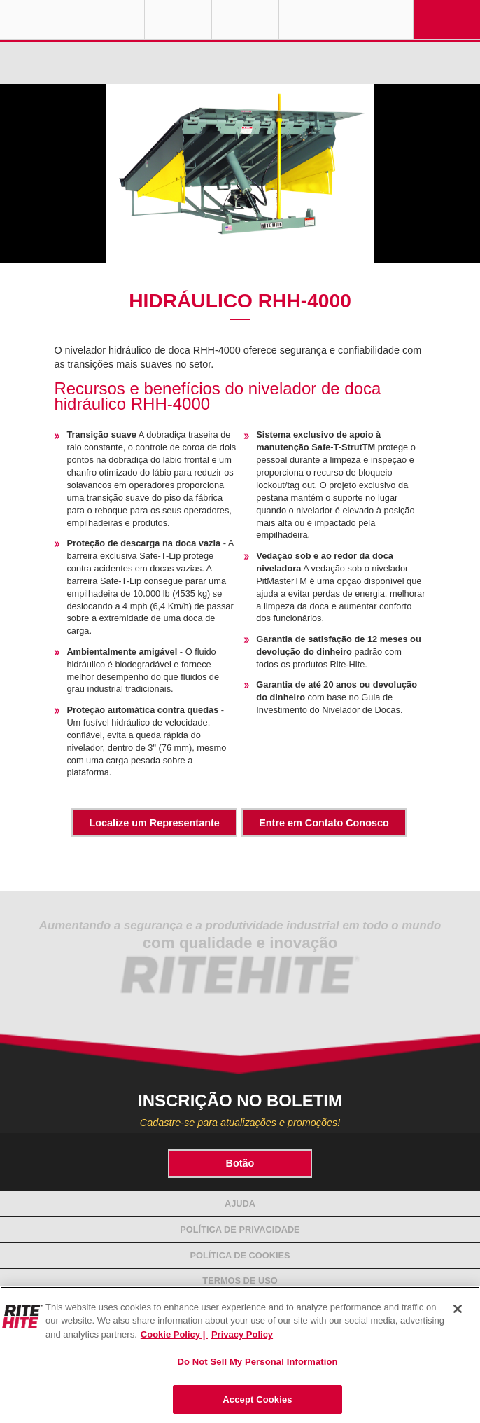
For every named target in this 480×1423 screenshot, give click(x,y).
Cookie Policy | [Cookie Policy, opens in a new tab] (174, 1334)
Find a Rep (245, 19)
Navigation (447, 19)
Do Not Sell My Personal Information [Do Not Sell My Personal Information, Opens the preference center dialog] (257, 1361)
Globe (178, 19)
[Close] (457, 1308)
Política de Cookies (240, 1255)
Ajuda (240, 1203)
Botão (240, 1163)
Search (379, 19)
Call (312, 19)
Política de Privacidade (239, 1229)
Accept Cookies (257, 1399)
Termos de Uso (239, 1280)
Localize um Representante (154, 822)
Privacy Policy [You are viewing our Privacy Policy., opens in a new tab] (242, 1334)
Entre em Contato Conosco (324, 822)
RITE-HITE (72, 19)
